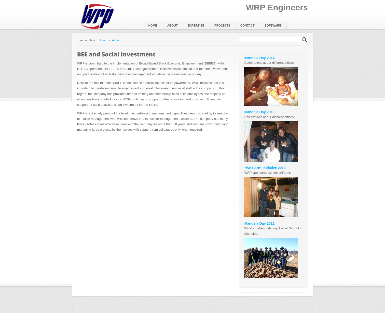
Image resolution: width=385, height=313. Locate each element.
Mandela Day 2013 (259, 112)
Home (102, 40)
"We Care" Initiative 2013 (265, 168)
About (116, 40)
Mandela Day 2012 (259, 223)
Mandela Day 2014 (259, 58)
